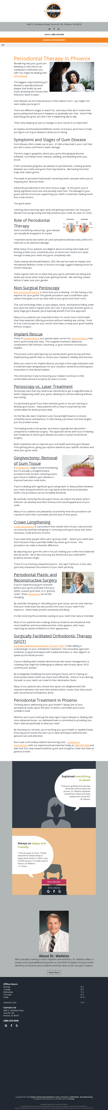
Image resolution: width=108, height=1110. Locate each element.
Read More (54, 972)
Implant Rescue (28, 334)
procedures (34, 594)
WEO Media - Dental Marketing (82, 1097)
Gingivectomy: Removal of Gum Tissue (35, 460)
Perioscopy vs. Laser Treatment (43, 386)
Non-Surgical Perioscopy (36, 287)
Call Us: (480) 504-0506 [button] (54, 34)
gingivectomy (23, 467)
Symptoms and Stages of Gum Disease (50, 139)
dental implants (79, 338)
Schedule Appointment (54, 40)
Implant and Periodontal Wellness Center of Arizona (49, 1097)
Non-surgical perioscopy (26, 292)
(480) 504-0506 (81, 745)
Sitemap (71, 1099)
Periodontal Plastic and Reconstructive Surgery (35, 577)
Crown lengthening (24, 526)
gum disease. (21, 75)
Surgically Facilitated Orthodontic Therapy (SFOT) (39, 645)
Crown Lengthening (32, 522)
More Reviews (54, 881)
